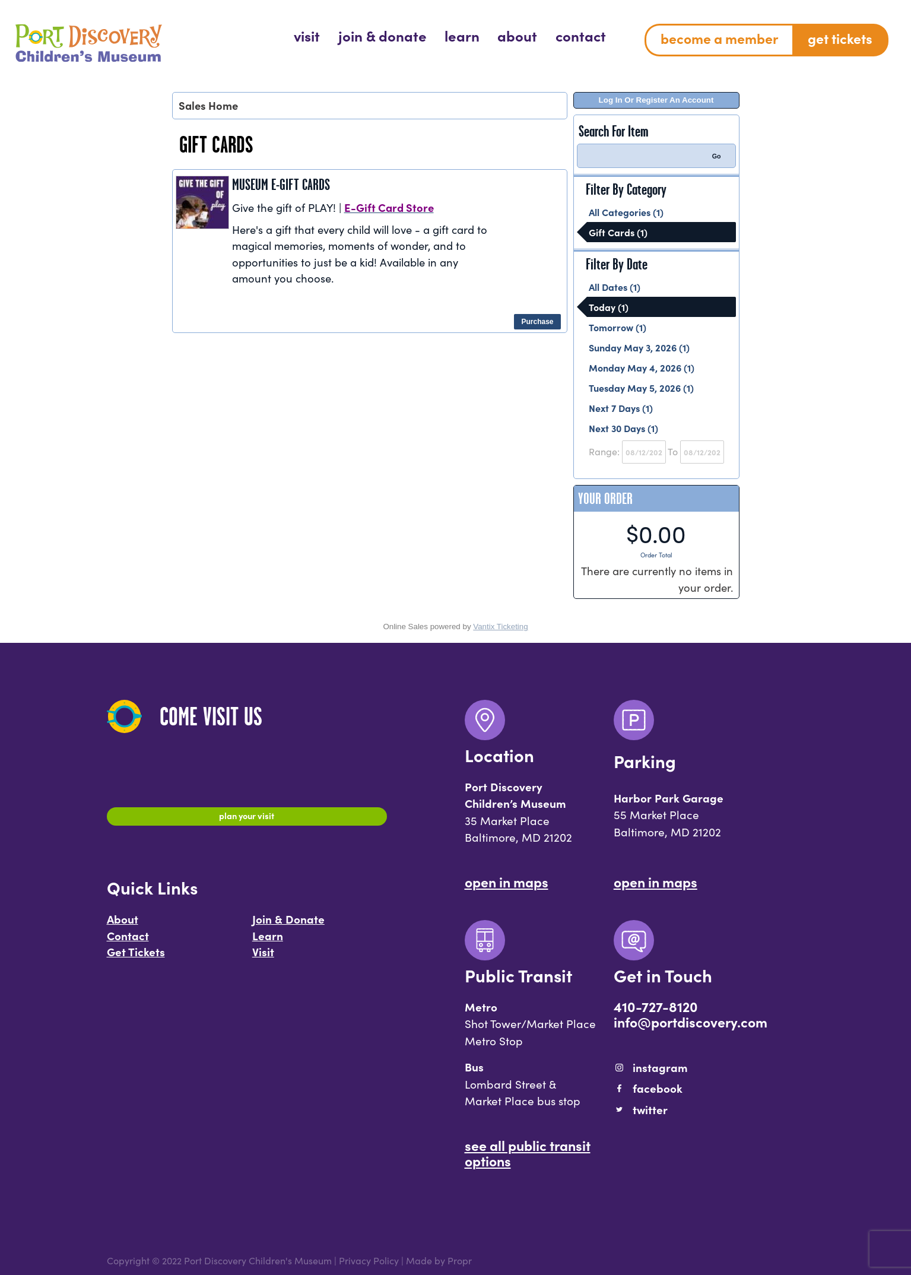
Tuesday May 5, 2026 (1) (641, 387)
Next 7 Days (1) (621, 407)
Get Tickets (136, 957)
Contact (128, 941)
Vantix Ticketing (500, 626)
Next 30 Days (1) (623, 427)
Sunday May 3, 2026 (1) (639, 347)
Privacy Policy (369, 1260)
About (122, 925)
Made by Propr (439, 1260)
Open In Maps (506, 881)
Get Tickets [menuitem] (840, 37)
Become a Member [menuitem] (719, 37)
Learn (267, 941)
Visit (263, 957)
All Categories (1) (626, 211)
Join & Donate (288, 925)
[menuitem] (307, 35)
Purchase (537, 322)
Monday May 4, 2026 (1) (641, 367)
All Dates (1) (614, 286)
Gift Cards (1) (618, 232)
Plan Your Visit (246, 818)
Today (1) (609, 306)
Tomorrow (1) (617, 327)
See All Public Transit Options (528, 1153)
